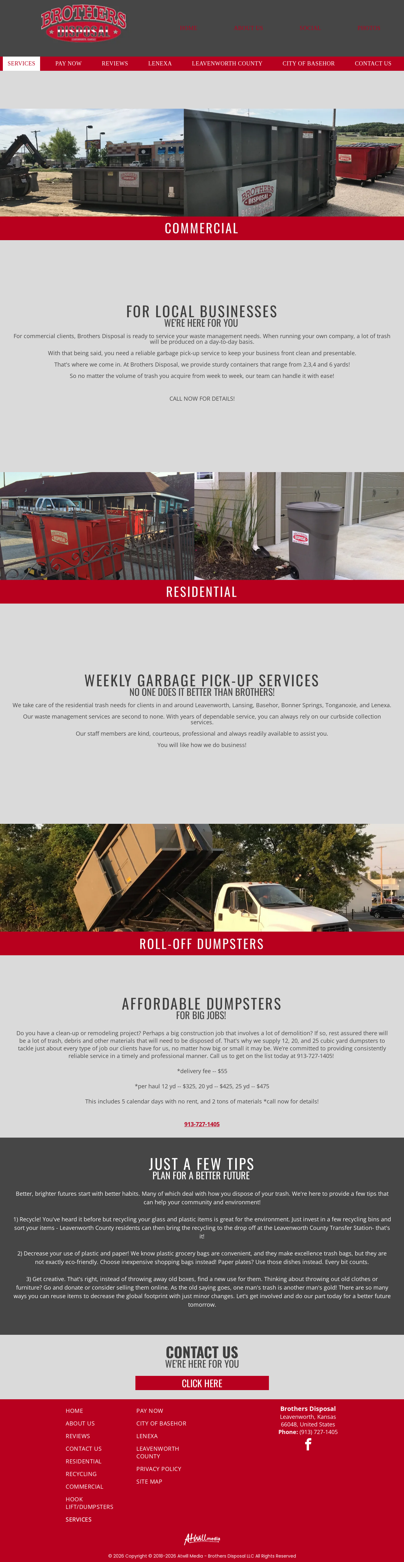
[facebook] (308, 1446)
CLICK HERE (202, 1383)
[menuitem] (188, 28)
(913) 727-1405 (319, 1432)
